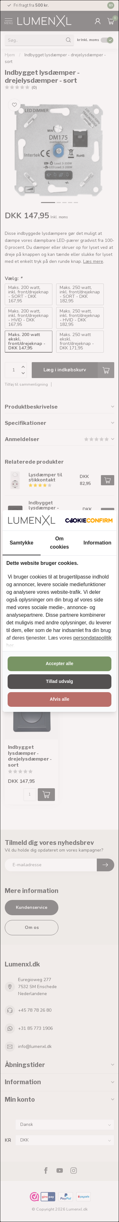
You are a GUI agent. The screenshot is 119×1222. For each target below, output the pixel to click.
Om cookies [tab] (59, 542)
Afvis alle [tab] (59, 699)
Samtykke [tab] (21, 542)
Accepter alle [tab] (59, 663)
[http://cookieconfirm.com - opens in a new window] (89, 520)
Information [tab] (97, 542)
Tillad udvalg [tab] (59, 681)
